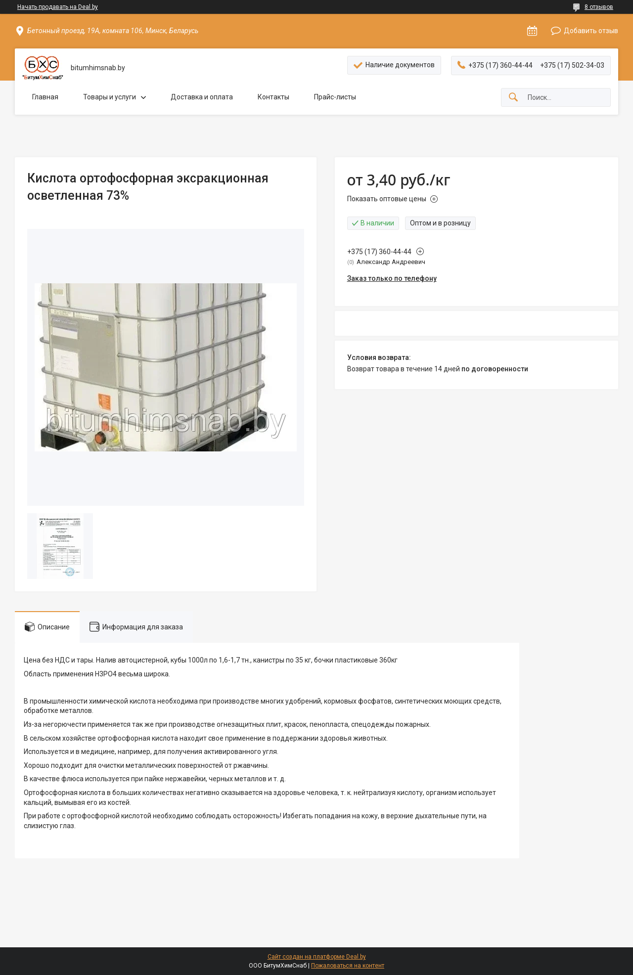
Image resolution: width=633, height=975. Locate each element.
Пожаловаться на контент (347, 965)
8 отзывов (599, 6)
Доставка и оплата (202, 97)
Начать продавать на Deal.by (57, 6)
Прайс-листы (335, 97)
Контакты (273, 97)
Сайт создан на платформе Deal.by (317, 956)
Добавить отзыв (591, 31)
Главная (45, 97)
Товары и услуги (109, 97)
